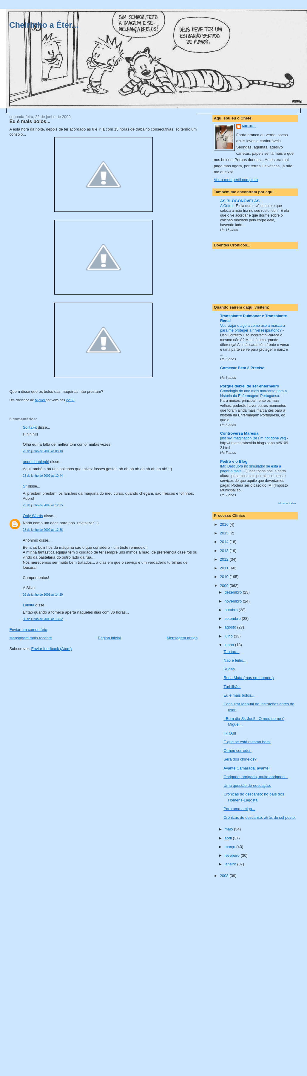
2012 (225, 559)
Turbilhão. (231, 686)
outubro (231, 610)
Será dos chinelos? (240, 759)
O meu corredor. (237, 750)
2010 (225, 576)
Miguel (249, 126)
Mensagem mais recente (30, 638)
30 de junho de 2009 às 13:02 (43, 619)
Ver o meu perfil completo (236, 179)
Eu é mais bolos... (238, 695)
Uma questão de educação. (247, 785)
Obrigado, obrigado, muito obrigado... (255, 777)
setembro (233, 618)
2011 (225, 568)
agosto (230, 627)
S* (25, 486)
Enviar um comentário (28, 629)
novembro (233, 601)
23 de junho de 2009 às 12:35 (43, 505)
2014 (225, 541)
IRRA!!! (229, 733)
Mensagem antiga (182, 638)
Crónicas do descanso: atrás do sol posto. (259, 817)
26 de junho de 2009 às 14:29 (43, 594)
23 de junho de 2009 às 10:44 (43, 475)
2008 (225, 875)
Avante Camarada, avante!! (247, 768)
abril (228, 838)
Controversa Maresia (239, 433)
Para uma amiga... (239, 809)
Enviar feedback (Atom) (51, 648)
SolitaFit (30, 427)
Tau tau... (231, 651)
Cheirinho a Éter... (43, 25)
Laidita (28, 605)
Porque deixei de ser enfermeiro (249, 386)
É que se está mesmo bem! (247, 742)
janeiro (230, 864)
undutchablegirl (36, 461)
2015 (225, 533)
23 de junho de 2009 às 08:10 (43, 451)
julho (229, 636)
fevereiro (232, 855)
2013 (225, 550)
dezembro (233, 592)
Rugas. (229, 669)
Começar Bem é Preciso (242, 368)
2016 (225, 524)
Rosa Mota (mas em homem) (248, 677)
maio (229, 829)
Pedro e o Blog (234, 461)
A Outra (227, 206)
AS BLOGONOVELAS (240, 201)
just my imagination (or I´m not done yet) (253, 438)
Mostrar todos (287, 503)
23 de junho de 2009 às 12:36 (43, 529)
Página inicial (109, 638)
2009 (225, 585)
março (230, 846)
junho (229, 645)
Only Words (33, 516)
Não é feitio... (234, 660)
